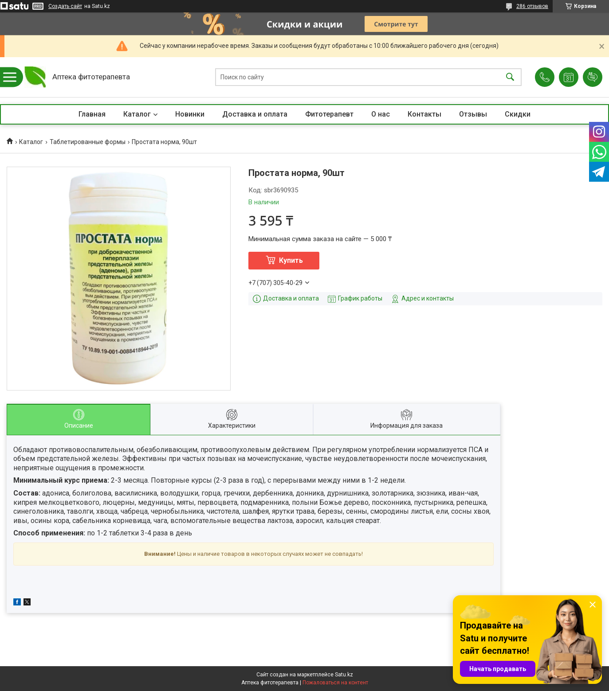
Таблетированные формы (88, 141)
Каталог (137, 114)
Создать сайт (65, 6)
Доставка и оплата (254, 114)
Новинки (189, 114)
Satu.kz (344, 674)
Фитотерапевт (329, 114)
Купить (291, 260)
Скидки (517, 114)
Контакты (424, 114)
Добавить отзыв (592, 77)
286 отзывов (532, 6)
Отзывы (473, 114)
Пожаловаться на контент (335, 682)
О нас (380, 114)
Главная (92, 114)
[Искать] (510, 77)
